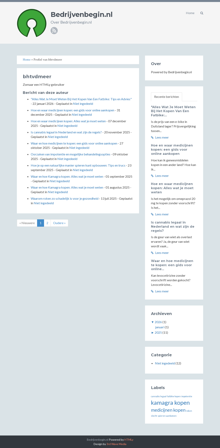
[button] (201, 13)
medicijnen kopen (168, 410)
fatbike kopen (174, 396)
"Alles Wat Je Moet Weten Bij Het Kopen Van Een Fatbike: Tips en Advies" (81, 99)
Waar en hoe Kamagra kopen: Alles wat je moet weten (67, 176)
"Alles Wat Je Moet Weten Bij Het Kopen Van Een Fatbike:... (173, 111)
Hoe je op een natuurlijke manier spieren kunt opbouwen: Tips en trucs (78, 165)
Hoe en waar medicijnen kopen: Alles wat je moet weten (68, 121)
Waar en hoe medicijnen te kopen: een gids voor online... (172, 265)
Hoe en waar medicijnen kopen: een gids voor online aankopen (72, 110)
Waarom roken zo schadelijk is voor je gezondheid (64, 198)
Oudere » (59, 223)
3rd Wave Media (116, 444)
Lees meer (160, 137)
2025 (158, 332)
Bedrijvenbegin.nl (82, 14)
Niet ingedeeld (83, 103)
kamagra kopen (170, 402)
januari (159, 327)
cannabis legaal (158, 396)
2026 (158, 322)
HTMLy (128, 439)
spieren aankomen (167, 415)
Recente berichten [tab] (166, 96)
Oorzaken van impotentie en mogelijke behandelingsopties (70, 154)
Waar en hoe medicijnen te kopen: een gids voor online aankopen (74, 143)
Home (190, 13)
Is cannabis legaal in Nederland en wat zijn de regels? (66, 132)
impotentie (186, 396)
